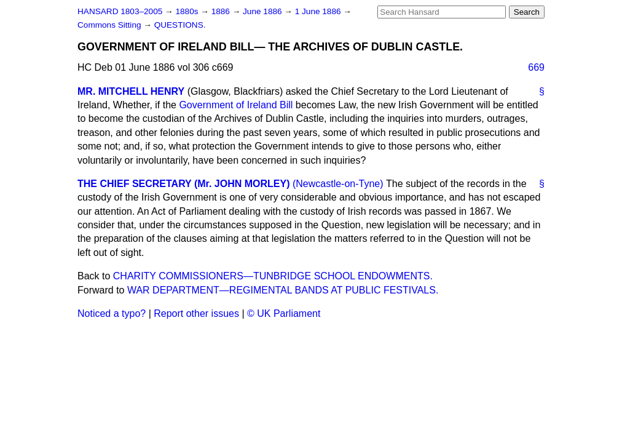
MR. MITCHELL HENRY (130, 91)
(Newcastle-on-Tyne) (338, 183)
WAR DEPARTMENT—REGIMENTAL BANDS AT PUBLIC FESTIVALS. (282, 290)
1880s (187, 11)
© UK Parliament (283, 313)
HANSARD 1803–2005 (119, 11)
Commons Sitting (110, 25)
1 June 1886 (319, 11)
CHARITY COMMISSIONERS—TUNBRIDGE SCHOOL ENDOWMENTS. (273, 276)
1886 (221, 11)
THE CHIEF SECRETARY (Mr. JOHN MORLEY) (183, 183)
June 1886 (263, 11)
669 (536, 67)
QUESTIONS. (180, 25)
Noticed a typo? (111, 313)
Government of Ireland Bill (236, 105)
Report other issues (196, 313)
